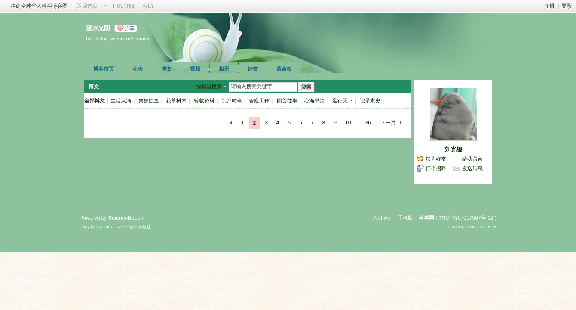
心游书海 (314, 101)
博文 (166, 69)
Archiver (382, 218)
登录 (566, 6)
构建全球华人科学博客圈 (39, 6)
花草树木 (176, 101)
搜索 (306, 87)
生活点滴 (120, 101)
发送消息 (472, 168)
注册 (549, 6)
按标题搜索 (209, 87)
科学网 (426, 218)
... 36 (365, 123)
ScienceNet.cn (126, 218)
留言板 (284, 69)
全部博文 (94, 101)
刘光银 (453, 149)
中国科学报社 (138, 226)
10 (348, 123)
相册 (224, 69)
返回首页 (87, 6)
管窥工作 (259, 101)
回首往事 (287, 101)
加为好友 (436, 159)
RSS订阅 (123, 6)
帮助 (148, 6)
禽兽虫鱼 (148, 101)
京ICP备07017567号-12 (466, 218)
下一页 (388, 123)
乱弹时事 (231, 101)
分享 (129, 28)
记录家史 (370, 101)
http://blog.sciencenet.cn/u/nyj (119, 38)
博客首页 (103, 69)
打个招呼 (436, 168)
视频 (195, 69)
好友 (253, 69)
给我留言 (472, 159)
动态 (137, 69)
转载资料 (204, 101)
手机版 (405, 218)
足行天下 (342, 101)
